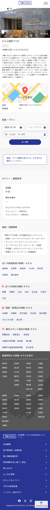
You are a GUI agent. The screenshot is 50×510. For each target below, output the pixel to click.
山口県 (28, 413)
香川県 (16, 400)
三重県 (4, 376)
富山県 (16, 368)
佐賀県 (14, 268)
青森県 (40, 368)
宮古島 (34, 292)
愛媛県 (16, 404)
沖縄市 (12, 292)
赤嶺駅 (5, 313)
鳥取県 (28, 396)
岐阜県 (4, 363)
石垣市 (43, 292)
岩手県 (40, 372)
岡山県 (28, 404)
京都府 (40, 400)
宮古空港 (29, 347)
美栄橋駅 (43, 313)
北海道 (40, 363)
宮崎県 (5, 275)
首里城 (26, 335)
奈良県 (40, 413)
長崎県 (22, 268)
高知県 (16, 408)
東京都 (28, 385)
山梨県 (16, 381)
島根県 (28, 400)
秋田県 (40, 381)
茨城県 (28, 363)
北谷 (20, 292)
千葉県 (28, 381)
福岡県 (5, 268)
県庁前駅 (23, 313)
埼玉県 (28, 376)
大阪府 (40, 404)
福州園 (28, 341)
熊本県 (40, 268)
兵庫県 (40, 408)
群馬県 (28, 372)
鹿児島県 (14, 275)
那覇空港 (6, 335)
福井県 (16, 376)
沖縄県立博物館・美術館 (12, 341)
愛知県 (4, 372)
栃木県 (28, 368)
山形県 (40, 385)
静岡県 (4, 368)
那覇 (4, 292)
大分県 (31, 268)
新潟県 (16, 363)
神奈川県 (29, 389)
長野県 (16, 385)
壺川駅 (19, 320)
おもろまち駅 (7, 320)
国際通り (16, 335)
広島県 (28, 408)
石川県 (16, 372)
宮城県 (40, 376)
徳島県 (16, 396)
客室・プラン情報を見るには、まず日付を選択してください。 (24, 159)
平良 (4, 298)
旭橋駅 (14, 313)
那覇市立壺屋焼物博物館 (12, 347)
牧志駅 (33, 313)
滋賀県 (40, 396)
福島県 (40, 389)
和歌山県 (41, 417)
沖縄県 (4, 425)
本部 (27, 292)
